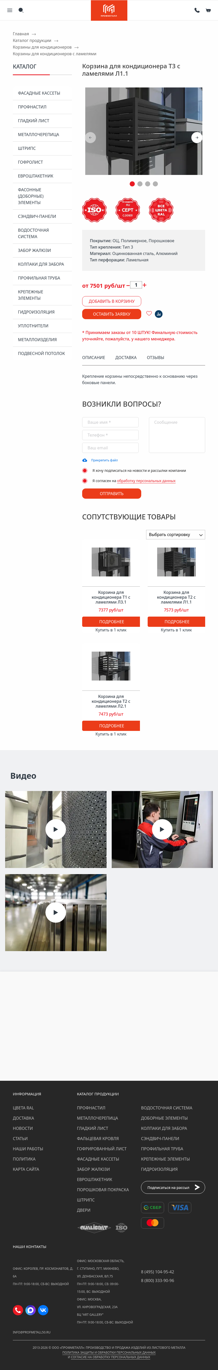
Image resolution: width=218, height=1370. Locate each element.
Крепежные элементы (30, 295)
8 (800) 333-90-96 (157, 1280)
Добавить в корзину (112, 301)
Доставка (23, 1118)
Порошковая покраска (103, 1190)
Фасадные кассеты (39, 93)
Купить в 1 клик (111, 630)
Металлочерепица (38, 134)
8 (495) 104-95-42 (157, 1272)
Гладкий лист (33, 121)
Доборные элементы (164, 1118)
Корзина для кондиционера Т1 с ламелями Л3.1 (111, 597)
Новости (23, 1128)
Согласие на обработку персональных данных (110, 1357)
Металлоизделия (37, 339)
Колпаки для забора (41, 264)
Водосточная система (33, 233)
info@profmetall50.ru (32, 1332)
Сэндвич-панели (37, 216)
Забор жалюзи (34, 250)
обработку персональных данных (146, 480)
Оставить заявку (111, 314)
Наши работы (28, 1149)
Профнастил (32, 107)
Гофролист (30, 162)
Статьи (20, 1138)
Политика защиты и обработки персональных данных (109, 1352)
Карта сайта (26, 1169)
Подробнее (111, 622)
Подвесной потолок (41, 353)
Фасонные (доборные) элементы (31, 196)
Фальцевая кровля (98, 1138)
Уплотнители (33, 326)
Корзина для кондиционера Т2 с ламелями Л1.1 (176, 597)
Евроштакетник (35, 176)
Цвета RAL (23, 1108)
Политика (24, 1159)
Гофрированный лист (102, 1149)
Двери (84, 1210)
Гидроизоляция (36, 312)
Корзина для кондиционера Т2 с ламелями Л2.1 (111, 701)
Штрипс (27, 148)
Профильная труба (39, 278)
